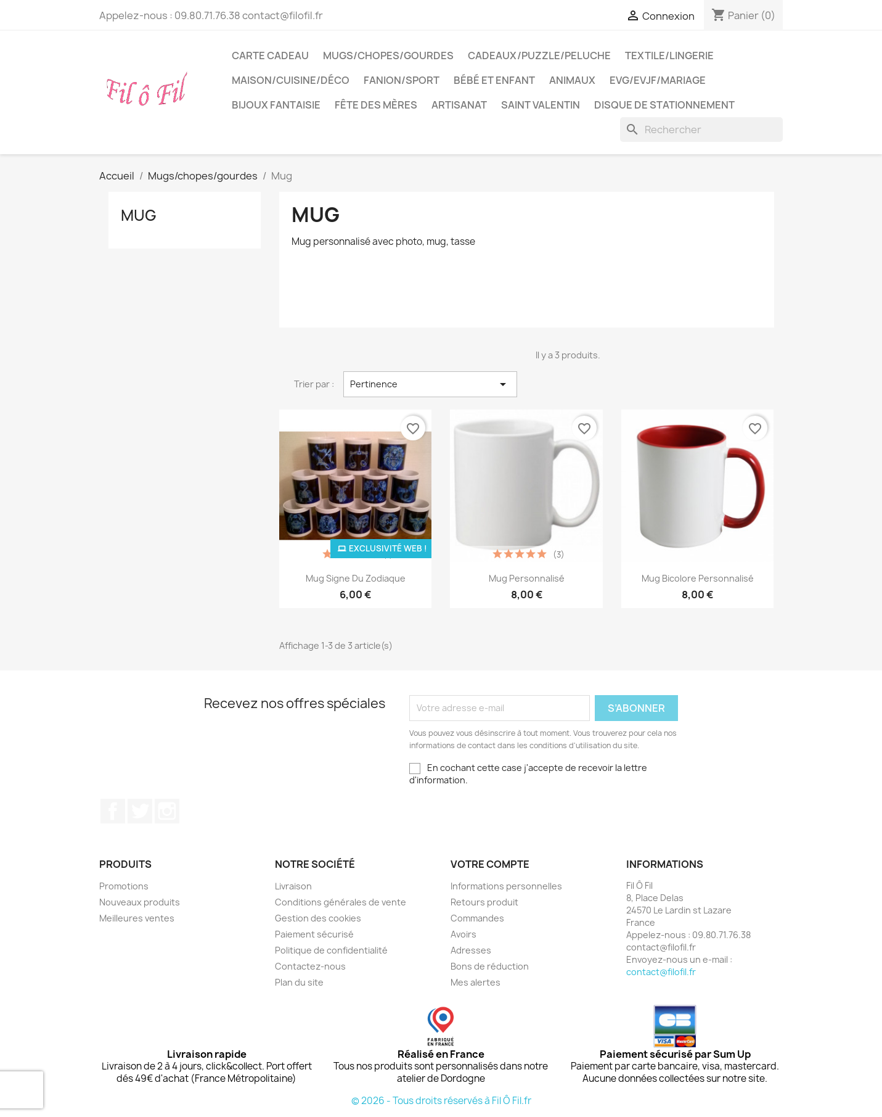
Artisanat (459, 105)
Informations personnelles (506, 886)
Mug (139, 215)
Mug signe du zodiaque (356, 578)
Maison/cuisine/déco (290, 80)
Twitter (140, 811)
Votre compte (490, 864)
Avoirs (463, 934)
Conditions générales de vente (340, 902)
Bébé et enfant (494, 80)
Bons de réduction (490, 966)
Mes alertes (475, 982)
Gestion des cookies (318, 918)
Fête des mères (376, 105)
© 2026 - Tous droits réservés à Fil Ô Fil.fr (441, 1100)
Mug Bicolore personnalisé (698, 578)
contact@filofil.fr (661, 972)
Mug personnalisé (527, 578)
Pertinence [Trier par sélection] (430, 384)
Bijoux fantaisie (276, 105)
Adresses (471, 950)
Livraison (293, 886)
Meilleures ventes (136, 918)
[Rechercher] (701, 129)
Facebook (112, 811)
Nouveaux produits (139, 902)
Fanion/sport (401, 80)
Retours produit (484, 902)
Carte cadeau (270, 55)
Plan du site (299, 982)
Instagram (167, 811)
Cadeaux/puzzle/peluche (539, 55)
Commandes (477, 918)
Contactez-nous (310, 966)
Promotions (124, 886)
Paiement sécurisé (314, 934)
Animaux (572, 80)
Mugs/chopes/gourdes (388, 55)
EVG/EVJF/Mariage (658, 80)
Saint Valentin (540, 105)
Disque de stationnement (664, 105)
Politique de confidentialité (331, 950)
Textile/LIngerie (669, 55)
